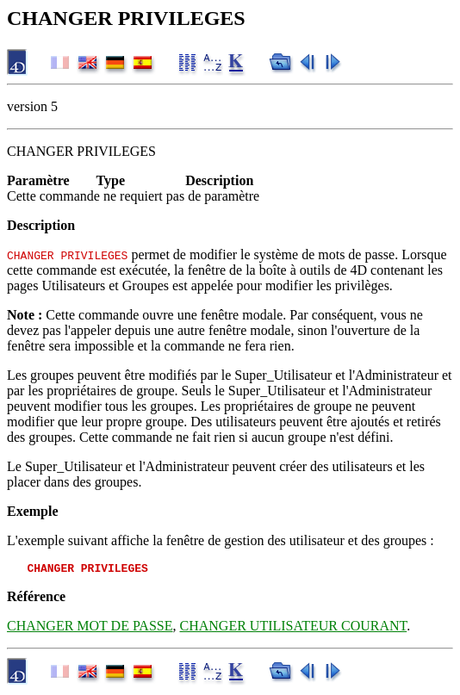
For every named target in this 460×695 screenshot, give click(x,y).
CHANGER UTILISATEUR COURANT (293, 628)
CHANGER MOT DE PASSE (89, 628)
